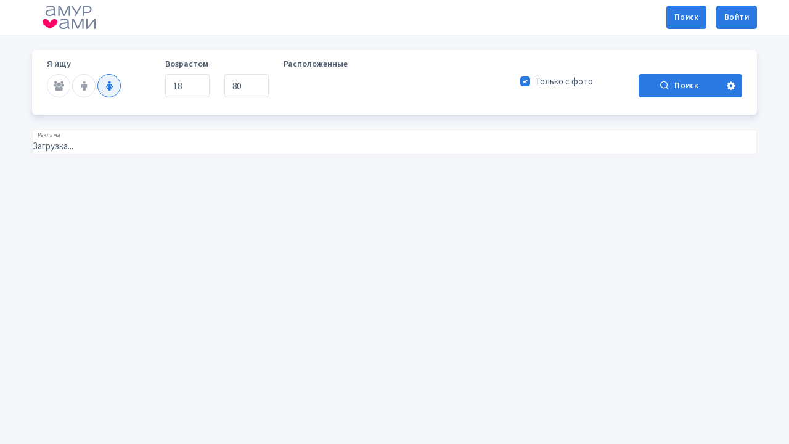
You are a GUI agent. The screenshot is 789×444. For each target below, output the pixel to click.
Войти (736, 17)
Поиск (686, 17)
